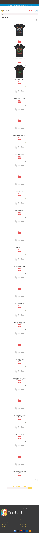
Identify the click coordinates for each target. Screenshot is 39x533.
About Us (4, 519)
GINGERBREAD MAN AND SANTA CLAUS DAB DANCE (19, 379)
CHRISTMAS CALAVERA (19, 154)
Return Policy (23, 524)
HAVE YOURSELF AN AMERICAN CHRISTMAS (19, 416)
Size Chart (4, 524)
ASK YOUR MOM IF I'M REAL (19, 98)
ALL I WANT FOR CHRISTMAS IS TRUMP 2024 (19, 38)
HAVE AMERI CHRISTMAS (19, 396)
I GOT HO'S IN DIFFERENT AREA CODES (19, 472)
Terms (21, 522)
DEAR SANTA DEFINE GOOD (19, 266)
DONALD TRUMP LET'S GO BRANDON (19, 323)
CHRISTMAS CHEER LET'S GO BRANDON (19, 173)
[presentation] (19, 491)
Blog (3, 528)
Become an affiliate (24, 526)
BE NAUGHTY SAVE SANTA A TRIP (19, 135)
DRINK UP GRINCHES (19, 340)
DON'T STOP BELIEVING (19, 303)
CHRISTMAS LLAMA (19, 191)
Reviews (3, 526)
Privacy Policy (5, 522)
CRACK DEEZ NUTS (19, 228)
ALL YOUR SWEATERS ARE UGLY (19, 58)
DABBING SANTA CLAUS (19, 247)
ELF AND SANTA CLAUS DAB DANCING (19, 360)
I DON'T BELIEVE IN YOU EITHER (19, 452)
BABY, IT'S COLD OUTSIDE (19, 116)
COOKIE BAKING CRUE (19, 210)
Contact (22, 519)
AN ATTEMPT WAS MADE (19, 79)
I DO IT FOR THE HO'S (19, 434)
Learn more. (22, 0)
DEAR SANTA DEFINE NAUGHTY (19, 284)
